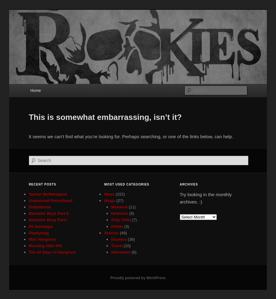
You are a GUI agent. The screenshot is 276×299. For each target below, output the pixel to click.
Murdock (119, 207)
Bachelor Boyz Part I (48, 220)
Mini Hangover (42, 239)
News (109, 194)
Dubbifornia (40, 207)
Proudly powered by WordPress (137, 278)
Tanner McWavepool (48, 194)
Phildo (117, 226)
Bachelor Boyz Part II (48, 213)
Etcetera (119, 239)
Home (35, 90)
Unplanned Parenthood (50, 200)
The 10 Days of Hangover (52, 252)
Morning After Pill (45, 245)
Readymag (39, 233)
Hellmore (119, 213)
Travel (117, 245)
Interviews (121, 252)
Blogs (109, 200)
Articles (111, 233)
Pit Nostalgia (41, 226)
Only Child (121, 220)
